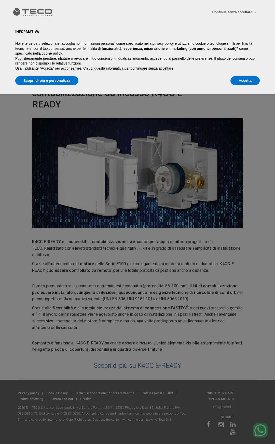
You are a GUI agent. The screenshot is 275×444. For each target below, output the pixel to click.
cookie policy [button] (52, 53)
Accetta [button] (245, 80)
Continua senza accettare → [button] (234, 12)
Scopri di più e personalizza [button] (46, 80)
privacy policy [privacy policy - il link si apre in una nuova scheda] (163, 43)
